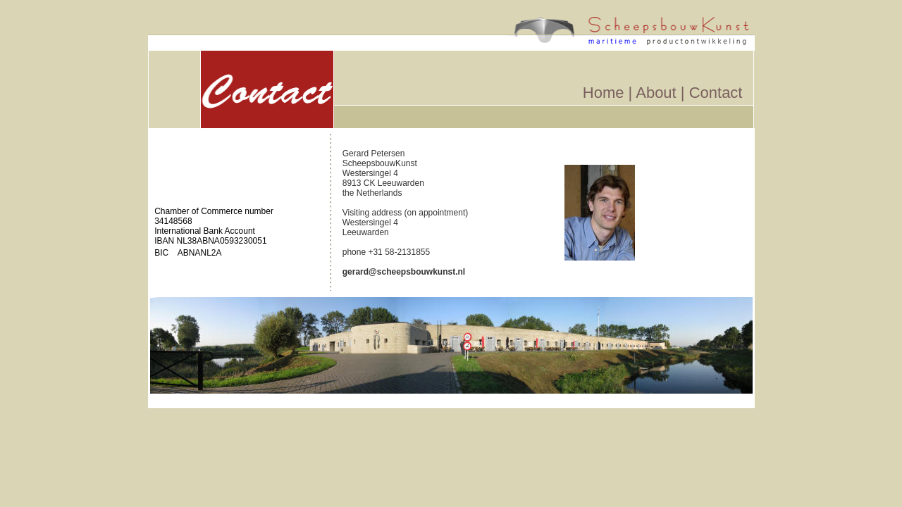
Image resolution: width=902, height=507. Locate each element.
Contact (716, 92)
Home (603, 92)
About (658, 92)
